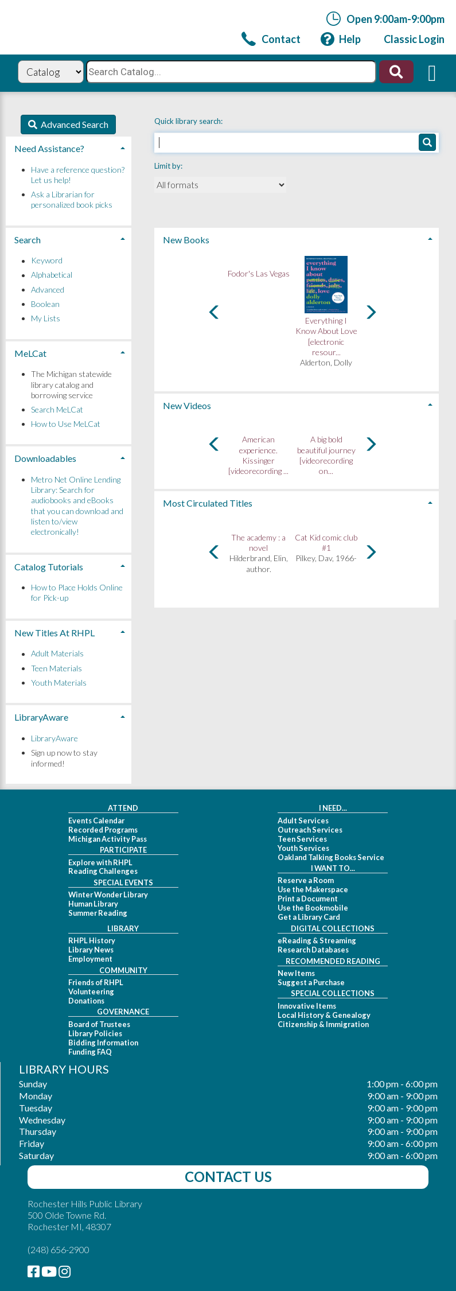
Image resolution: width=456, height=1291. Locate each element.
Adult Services (303, 820)
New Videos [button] (187, 405)
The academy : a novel (258, 542)
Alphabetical (51, 275)
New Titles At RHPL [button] (54, 632)
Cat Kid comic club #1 (326, 542)
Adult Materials (57, 654)
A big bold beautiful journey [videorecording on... (326, 455)
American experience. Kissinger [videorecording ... (258, 455)
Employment (90, 958)
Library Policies (95, 1033)
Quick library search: (189, 121)
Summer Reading (97, 912)
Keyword (47, 261)
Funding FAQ (90, 1051)
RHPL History (91, 940)
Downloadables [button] (45, 458)
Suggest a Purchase (311, 982)
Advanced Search (72, 124)
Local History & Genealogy (324, 1015)
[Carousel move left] (214, 312)
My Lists (45, 318)
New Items (296, 973)
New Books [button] (186, 239)
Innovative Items (307, 1005)
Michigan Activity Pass (107, 838)
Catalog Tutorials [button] (48, 566)
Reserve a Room (306, 880)
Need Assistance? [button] (49, 148)
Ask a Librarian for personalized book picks (71, 199)
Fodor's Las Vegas (259, 273)
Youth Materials (59, 682)
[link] (271, 39)
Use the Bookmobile (313, 907)
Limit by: (169, 165)
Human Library (93, 903)
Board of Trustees (99, 1024)
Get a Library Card (309, 916)
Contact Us (228, 1176)
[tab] (296, 238)
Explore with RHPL (100, 862)
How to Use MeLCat (65, 424)
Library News (91, 949)
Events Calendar (96, 820)
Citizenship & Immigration (323, 1024)
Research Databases (313, 949)
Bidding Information (103, 1042)
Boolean (45, 304)
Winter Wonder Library (108, 894)
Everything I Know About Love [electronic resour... (326, 336)
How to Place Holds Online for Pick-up (77, 592)
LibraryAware (54, 738)
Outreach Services (310, 829)
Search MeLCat (57, 409)
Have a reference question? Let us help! (77, 175)
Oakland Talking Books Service (331, 857)
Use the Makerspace (313, 889)
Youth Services (303, 848)
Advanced (47, 289)
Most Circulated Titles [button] (207, 502)
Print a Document (308, 898)
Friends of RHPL (95, 982)
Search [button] (27, 239)
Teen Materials (56, 668)
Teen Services (302, 838)
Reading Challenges (103, 871)
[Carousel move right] (371, 312)
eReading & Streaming (317, 940)
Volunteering (91, 991)
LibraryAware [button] (41, 716)
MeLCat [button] (30, 353)
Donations (86, 1000)
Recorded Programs (103, 829)
